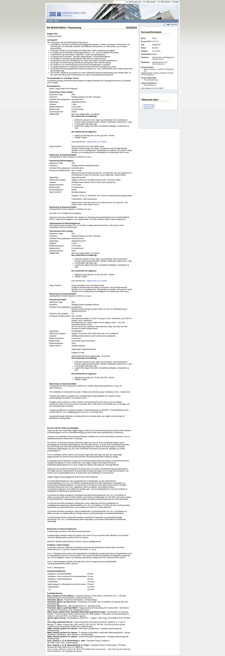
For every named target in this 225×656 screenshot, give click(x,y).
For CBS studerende (133, 2)
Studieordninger (149, 105)
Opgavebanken (149, 108)
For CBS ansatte (149, 2)
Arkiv (57, 21)
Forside (50, 21)
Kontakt (176, 2)
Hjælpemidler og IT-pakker (97, 142)
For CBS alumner (164, 2)
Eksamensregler (149, 106)
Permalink (172, 25)
